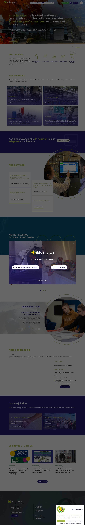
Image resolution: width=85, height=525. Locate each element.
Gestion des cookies (62, 523)
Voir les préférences (79, 521)
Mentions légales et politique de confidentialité (73, 523)
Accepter (61, 521)
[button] (82, 509)
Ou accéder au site (42, 280)
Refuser (69, 521)
